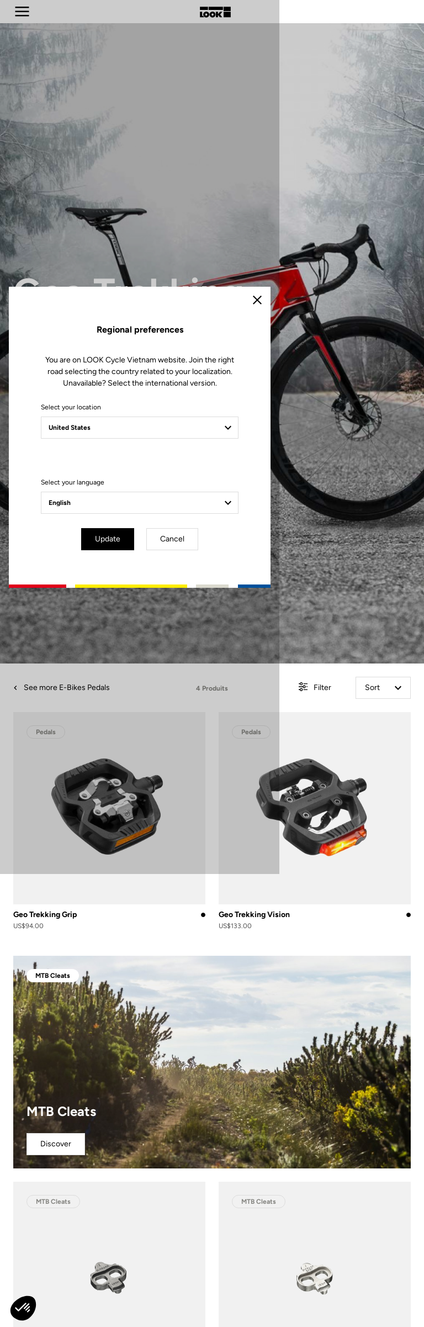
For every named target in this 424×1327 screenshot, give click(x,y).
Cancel (244, 757)
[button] (23, 1308)
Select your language (115, 701)
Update (181, 757)
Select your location (114, 626)
